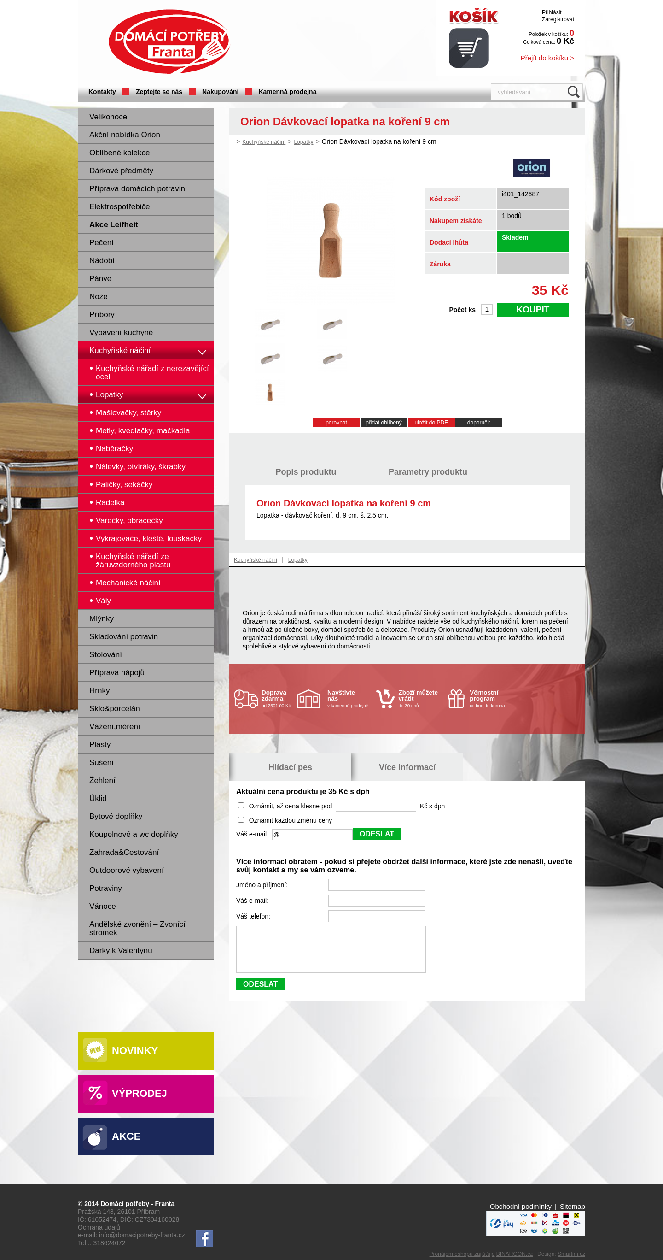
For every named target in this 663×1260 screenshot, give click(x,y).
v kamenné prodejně (349, 698)
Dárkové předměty (121, 170)
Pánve (100, 278)
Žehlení (102, 780)
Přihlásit (552, 12)
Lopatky (303, 142)
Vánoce (102, 906)
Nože (98, 296)
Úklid (98, 798)
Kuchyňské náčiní (120, 350)
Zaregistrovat (558, 19)
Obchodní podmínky (521, 1206)
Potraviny (105, 888)
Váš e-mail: (253, 900)
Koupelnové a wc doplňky (133, 834)
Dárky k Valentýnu (120, 950)
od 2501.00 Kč (278, 698)
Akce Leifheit (113, 224)
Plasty (99, 744)
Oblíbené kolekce (119, 152)
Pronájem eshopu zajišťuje (462, 1254)
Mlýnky (101, 618)
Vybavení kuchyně (121, 332)
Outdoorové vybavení (126, 870)
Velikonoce (108, 116)
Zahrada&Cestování (124, 852)
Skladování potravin (123, 636)
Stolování (105, 654)
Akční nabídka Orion (124, 134)
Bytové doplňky (115, 816)
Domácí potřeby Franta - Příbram (169, 41)
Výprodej (139, 1093)
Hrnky (99, 690)
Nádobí (102, 260)
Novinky (135, 1050)
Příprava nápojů (117, 672)
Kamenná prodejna (287, 91)
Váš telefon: (254, 916)
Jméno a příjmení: (263, 885)
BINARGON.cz (514, 1254)
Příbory (102, 314)
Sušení (101, 762)
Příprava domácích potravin (137, 188)
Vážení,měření (114, 726)
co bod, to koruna (492, 698)
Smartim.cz (571, 1254)
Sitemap (572, 1206)
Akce (126, 1136)
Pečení (101, 242)
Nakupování (220, 91)
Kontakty (102, 91)
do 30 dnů (421, 698)
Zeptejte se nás (159, 91)
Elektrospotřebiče (119, 206)
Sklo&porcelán (114, 708)
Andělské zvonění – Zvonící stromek (137, 928)
